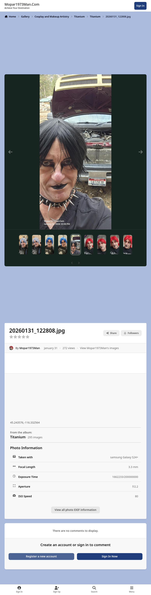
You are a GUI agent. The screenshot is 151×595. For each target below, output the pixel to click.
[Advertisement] (75, 46)
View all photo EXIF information (75, 510)
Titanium (17, 437)
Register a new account (41, 556)
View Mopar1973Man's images (99, 348)
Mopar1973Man (29, 348)
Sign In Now (110, 556)
